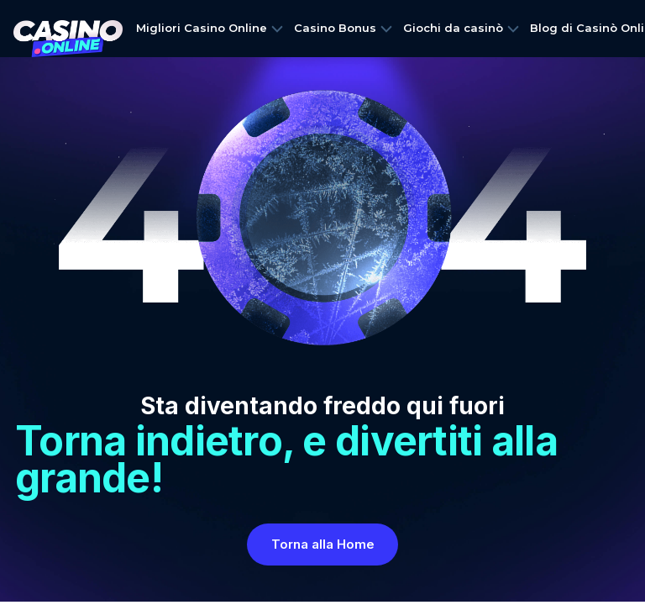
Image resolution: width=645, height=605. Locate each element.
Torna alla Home (323, 544)
